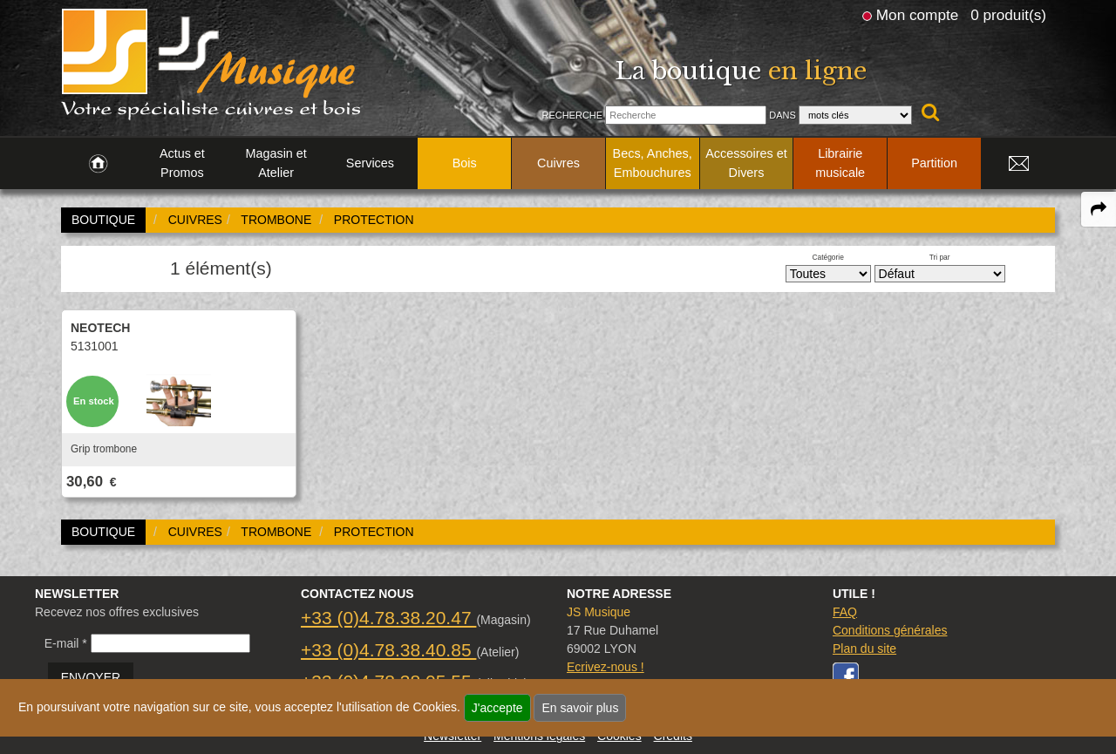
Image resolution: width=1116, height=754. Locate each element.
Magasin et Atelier (275, 163)
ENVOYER (90, 677)
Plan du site (864, 649)
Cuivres (558, 163)
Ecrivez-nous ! (605, 667)
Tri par (939, 257)
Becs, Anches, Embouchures (652, 163)
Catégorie (828, 257)
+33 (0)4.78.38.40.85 (388, 650)
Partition (934, 163)
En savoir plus (579, 708)
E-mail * (65, 643)
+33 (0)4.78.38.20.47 (388, 618)
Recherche (571, 115)
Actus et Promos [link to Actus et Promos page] (182, 163)
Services (370, 163)
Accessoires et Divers (746, 163)
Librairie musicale (840, 163)
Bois (465, 163)
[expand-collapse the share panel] (1098, 209)
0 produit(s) (1008, 15)
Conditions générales (890, 630)
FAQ (845, 612)
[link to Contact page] (1018, 163)
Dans (782, 115)
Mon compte (917, 15)
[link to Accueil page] (98, 163)
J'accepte (497, 708)
